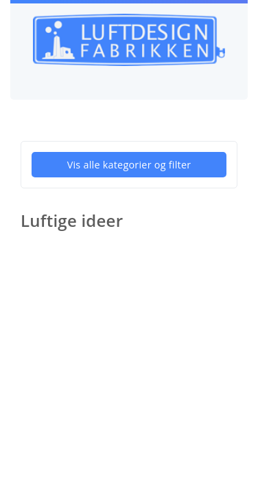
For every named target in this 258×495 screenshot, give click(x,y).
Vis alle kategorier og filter (129, 164)
